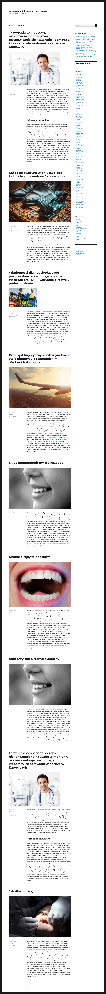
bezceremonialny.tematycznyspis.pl (28, 11)
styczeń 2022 (79, 141)
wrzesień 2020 (79, 164)
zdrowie (11, 91)
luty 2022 (78, 139)
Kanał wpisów (79, 251)
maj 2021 (78, 153)
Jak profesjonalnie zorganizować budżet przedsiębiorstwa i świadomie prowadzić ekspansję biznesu (85, 41)
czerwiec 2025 (79, 88)
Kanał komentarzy (80, 253)
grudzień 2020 (79, 161)
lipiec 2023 (78, 117)
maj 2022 (78, 134)
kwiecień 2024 (79, 108)
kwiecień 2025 (79, 91)
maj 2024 (78, 107)
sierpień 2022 (79, 130)
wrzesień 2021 (79, 147)
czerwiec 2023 (79, 119)
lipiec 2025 (78, 87)
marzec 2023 (79, 122)
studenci (11, 316)
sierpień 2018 (79, 182)
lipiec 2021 (78, 150)
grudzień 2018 (79, 179)
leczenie (11, 93)
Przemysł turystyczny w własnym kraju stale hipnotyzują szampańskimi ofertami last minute (39, 358)
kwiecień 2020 (79, 168)
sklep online (12, 516)
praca (17, 315)
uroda (77, 235)
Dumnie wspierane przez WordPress (35, 987)
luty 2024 (78, 111)
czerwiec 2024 (79, 105)
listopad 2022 (79, 125)
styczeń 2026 (79, 80)
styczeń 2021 (79, 159)
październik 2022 (80, 127)
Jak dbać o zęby (21, 891)
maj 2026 (78, 74)
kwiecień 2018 (79, 187)
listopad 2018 (79, 181)
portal (14, 315)
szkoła (14, 316)
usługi (77, 236)
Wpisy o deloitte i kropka (45, 342)
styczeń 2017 (79, 202)
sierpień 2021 (79, 148)
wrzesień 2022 (79, 128)
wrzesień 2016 (79, 207)
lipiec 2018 (78, 184)
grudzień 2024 (79, 96)
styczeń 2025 (79, 94)
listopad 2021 (79, 144)
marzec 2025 (79, 93)
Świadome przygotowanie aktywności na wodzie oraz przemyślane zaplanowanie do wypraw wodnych (86, 52)
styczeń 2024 (79, 113)
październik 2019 (80, 173)
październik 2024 (80, 99)
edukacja (11, 313)
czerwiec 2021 (79, 151)
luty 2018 (78, 190)
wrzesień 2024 (79, 100)
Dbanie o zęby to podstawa (30, 557)
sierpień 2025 (79, 85)
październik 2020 (80, 162)
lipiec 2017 (78, 196)
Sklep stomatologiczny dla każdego (36, 462)
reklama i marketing (81, 228)
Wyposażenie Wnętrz (81, 238)
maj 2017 (78, 199)
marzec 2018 (79, 188)
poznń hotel (12, 416)
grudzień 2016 (79, 204)
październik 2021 (80, 145)
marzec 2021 (79, 156)
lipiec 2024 (78, 103)
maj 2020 (78, 167)
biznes (10, 228)
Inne (77, 225)
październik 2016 (80, 205)
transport (78, 233)
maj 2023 (78, 120)
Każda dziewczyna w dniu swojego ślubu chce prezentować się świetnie (37, 174)
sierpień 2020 (79, 165)
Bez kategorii (79, 221)
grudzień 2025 (79, 82)
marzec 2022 (79, 137)
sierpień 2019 (79, 175)
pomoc (10, 94)
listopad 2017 (79, 192)
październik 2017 (80, 193)
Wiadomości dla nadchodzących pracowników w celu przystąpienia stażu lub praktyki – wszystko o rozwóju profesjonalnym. (39, 278)
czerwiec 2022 (79, 133)
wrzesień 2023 (79, 116)
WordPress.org (79, 254)
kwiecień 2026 (79, 76)
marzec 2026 (79, 77)
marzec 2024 (79, 110)
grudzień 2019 (79, 171)
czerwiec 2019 (79, 176)
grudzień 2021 (79, 142)
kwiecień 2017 (79, 201)
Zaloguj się (78, 250)
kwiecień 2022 (79, 136)
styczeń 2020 (79, 170)
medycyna (15, 93)
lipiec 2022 (78, 131)
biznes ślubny (12, 230)
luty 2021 (78, 158)
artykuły (11, 315)
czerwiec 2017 (79, 198)
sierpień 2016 (79, 209)
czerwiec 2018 (79, 185)
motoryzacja (79, 227)
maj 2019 (78, 178)
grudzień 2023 (79, 114)
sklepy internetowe (80, 231)
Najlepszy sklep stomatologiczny (34, 659)
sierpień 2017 (79, 195)
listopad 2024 (79, 97)
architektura (79, 219)
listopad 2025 (79, 83)
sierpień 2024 (79, 102)
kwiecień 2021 (79, 154)
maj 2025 (78, 90)
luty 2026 (78, 79)
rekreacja (11, 414)
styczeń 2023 (79, 124)
